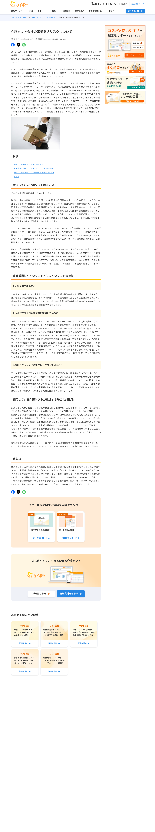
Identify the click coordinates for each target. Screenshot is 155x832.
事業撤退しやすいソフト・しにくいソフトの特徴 (34, 168)
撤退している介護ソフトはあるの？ (28, 164)
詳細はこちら (39, 593)
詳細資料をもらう (69, 593)
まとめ (16, 177)
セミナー (112, 11)
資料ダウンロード (135, 11)
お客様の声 (79, 11)
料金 (31, 11)
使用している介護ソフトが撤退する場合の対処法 (34, 173)
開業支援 (66, 11)
